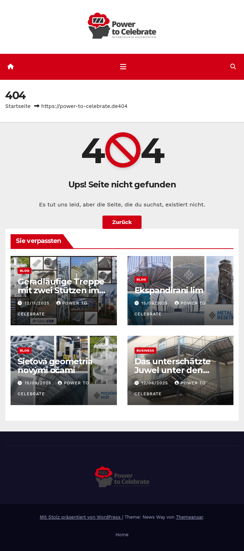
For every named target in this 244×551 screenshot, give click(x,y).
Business (145, 350)
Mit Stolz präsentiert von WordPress (81, 517)
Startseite (18, 106)
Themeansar (189, 517)
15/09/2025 (155, 303)
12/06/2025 (155, 382)
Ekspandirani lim (168, 290)
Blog (24, 271)
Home (122, 534)
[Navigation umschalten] (123, 66)
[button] (233, 66)
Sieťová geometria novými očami (55, 365)
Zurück (122, 222)
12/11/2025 (38, 303)
